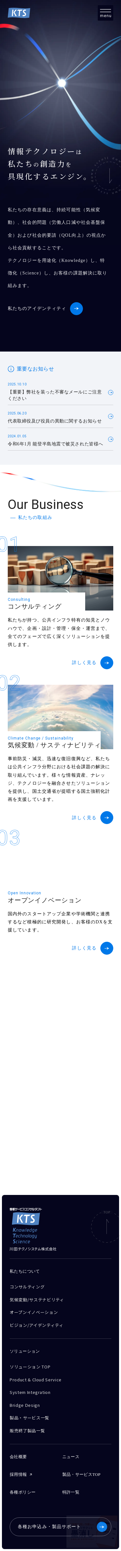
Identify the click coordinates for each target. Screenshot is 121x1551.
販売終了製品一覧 (27, 1430)
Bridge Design (25, 1405)
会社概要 (18, 1456)
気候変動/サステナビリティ (37, 1300)
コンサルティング (27, 1287)
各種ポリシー (22, 1492)
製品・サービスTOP (81, 1474)
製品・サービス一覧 (29, 1418)
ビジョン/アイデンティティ (36, 1325)
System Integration (30, 1392)
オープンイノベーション (34, 1312)
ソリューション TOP (30, 1367)
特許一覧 (71, 1492)
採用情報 (18, 1474)
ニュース (71, 1456)
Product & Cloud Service (36, 1380)
